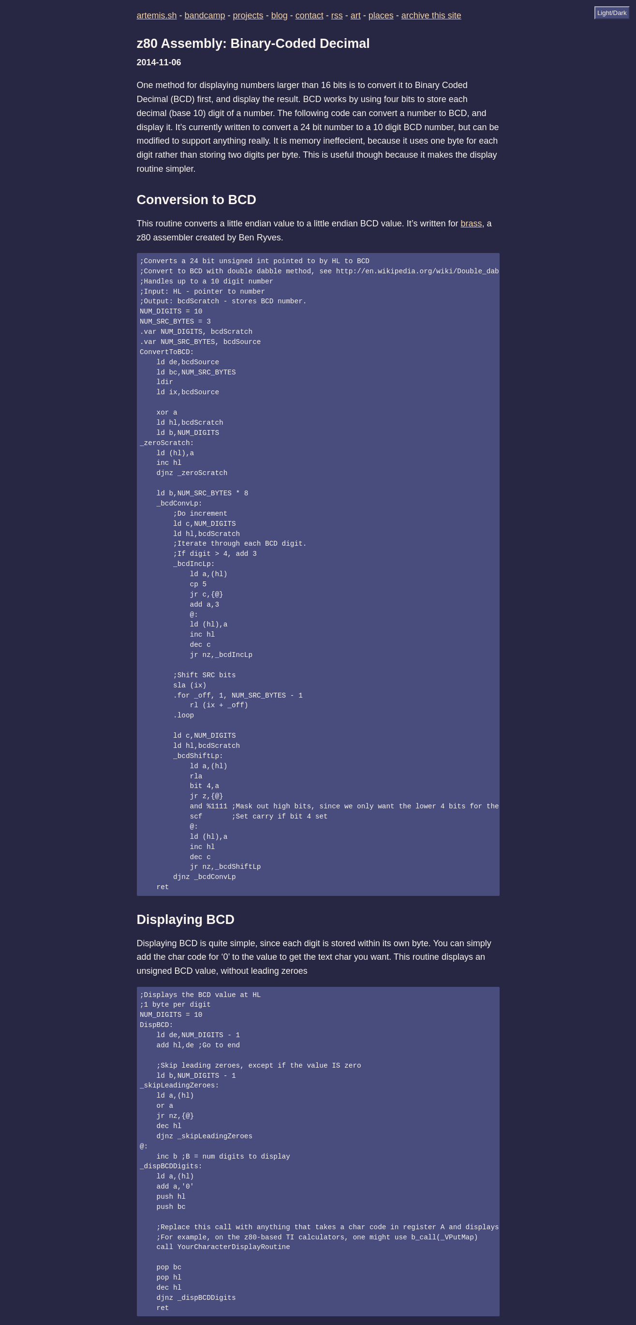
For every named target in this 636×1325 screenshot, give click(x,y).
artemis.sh (157, 15)
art (356, 15)
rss (337, 15)
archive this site (431, 15)
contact (310, 15)
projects (248, 15)
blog (279, 15)
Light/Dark (612, 12)
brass (471, 223)
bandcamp (205, 15)
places (381, 15)
